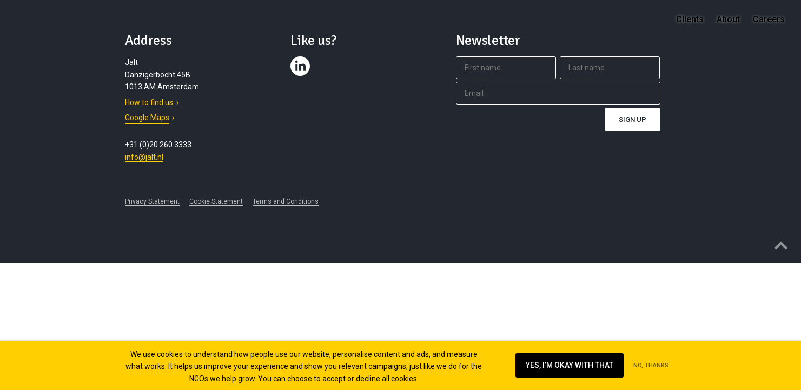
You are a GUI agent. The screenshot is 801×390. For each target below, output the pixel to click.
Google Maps (147, 117)
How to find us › (151, 102)
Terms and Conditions (286, 201)
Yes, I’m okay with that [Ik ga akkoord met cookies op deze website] (569, 365)
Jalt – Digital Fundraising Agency (42, 28)
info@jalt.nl (144, 157)
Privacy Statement (152, 201)
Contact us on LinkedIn (301, 76)
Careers (769, 19)
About (728, 19)
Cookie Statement (216, 201)
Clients (690, 19)
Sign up (632, 119)
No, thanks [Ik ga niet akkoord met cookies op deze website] (650, 365)
